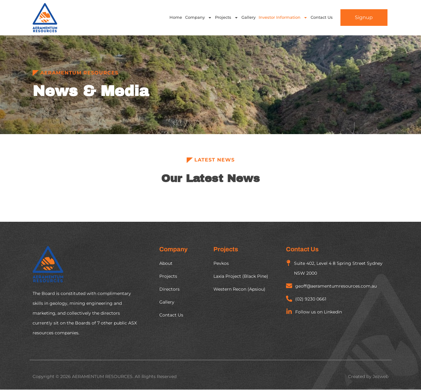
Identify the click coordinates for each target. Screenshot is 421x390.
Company (198, 17)
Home (175, 17)
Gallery (248, 17)
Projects (226, 17)
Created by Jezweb (368, 376)
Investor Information (283, 17)
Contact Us (322, 17)
